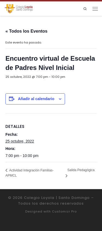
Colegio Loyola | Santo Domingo (57, 197)
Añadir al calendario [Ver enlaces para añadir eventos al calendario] (36, 99)
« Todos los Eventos (26, 31)
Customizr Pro (64, 211)
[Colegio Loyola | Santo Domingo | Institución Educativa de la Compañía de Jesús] (18, 8)
